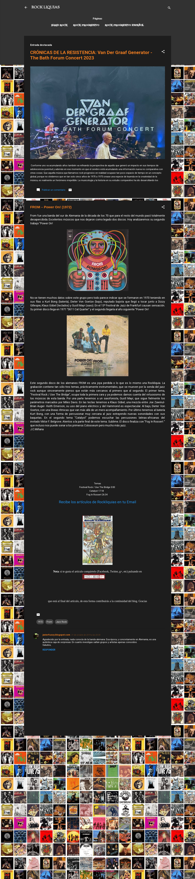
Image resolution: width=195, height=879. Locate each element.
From (49, 621)
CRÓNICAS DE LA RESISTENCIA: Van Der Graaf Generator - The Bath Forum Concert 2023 (91, 55)
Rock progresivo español (124, 25)
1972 (40, 621)
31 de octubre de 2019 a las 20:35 (85, 635)
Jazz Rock (61, 621)
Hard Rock (59, 25)
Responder (49, 650)
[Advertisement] (97, 759)
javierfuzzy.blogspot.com (56, 634)
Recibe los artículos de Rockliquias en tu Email (97, 502)
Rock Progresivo (86, 25)
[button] (163, 52)
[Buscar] (169, 8)
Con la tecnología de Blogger (97, 871)
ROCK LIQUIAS (45, 7)
